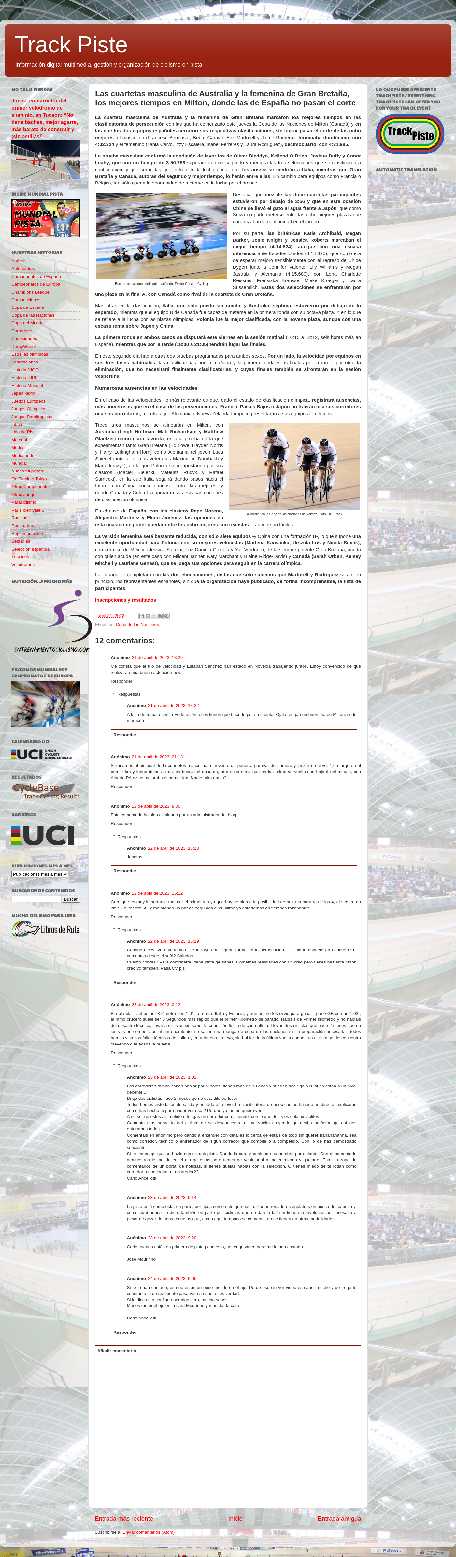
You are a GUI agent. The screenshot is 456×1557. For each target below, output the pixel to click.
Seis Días (20, 541)
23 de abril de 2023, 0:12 (156, 1004)
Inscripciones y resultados (125, 600)
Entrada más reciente (124, 1518)
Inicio (235, 1518)
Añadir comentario (116, 1350)
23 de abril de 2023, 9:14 (172, 1197)
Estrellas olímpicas (29, 354)
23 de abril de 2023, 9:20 (172, 1238)
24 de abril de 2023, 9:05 (172, 1278)
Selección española (30, 549)
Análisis (19, 260)
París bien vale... (27, 510)
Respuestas (129, 694)
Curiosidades (24, 338)
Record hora (23, 525)
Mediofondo (23, 455)
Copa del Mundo (27, 323)
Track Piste (71, 44)
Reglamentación (27, 533)
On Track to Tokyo (29, 478)
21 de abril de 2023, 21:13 (157, 756)
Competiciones (25, 299)
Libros (17, 424)
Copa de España (27, 307)
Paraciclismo (23, 502)
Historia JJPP (24, 377)
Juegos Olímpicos (28, 408)
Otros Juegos (24, 494)
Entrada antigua (339, 1518)
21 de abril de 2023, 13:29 (157, 657)
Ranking (19, 517)
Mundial (19, 463)
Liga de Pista (24, 432)
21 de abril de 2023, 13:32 (173, 705)
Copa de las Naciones (137, 624)
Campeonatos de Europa (35, 284)
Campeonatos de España (36, 276)
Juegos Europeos (28, 401)
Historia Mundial (27, 385)
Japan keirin (23, 393)
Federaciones (24, 362)
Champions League (30, 292)
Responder (121, 681)
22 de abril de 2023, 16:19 (173, 941)
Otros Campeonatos (31, 486)
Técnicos (20, 556)
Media (17, 447)
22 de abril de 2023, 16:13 (173, 848)
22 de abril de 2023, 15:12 (157, 893)
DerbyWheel (23, 346)
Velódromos (23, 564)
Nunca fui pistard (27, 471)
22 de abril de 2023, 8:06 (156, 806)
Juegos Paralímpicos (31, 416)
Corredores (22, 330)
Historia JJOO (25, 369)
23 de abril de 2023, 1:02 (172, 1077)
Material (19, 439)
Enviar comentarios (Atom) (149, 1532)
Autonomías (23, 268)
